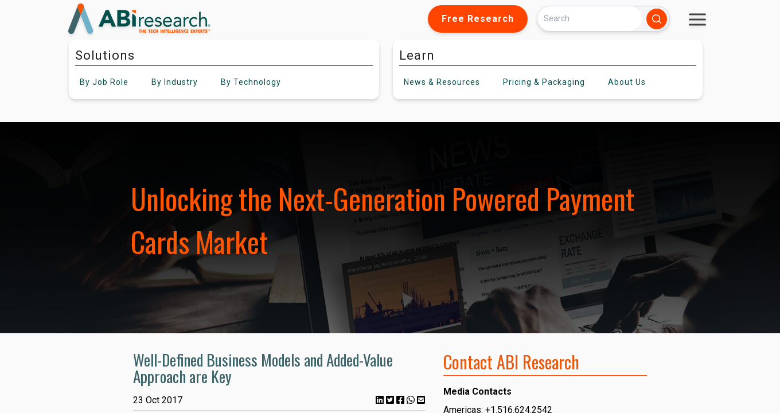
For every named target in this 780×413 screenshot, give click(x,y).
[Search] (589, 18)
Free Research (478, 18)
